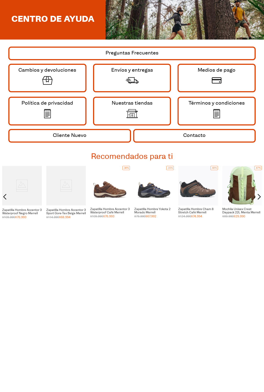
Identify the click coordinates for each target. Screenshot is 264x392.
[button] (22, 175)
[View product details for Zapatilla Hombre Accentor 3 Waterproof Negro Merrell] (22, 197)
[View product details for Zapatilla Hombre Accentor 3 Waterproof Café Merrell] (110, 197)
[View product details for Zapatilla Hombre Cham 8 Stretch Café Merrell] (198, 197)
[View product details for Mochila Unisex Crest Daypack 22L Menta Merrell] (242, 197)
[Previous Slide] (5, 197)
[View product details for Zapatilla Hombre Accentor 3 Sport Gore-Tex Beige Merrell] (66, 197)
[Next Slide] (259, 197)
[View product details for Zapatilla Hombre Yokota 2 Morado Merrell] (154, 197)
